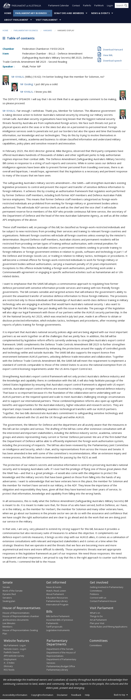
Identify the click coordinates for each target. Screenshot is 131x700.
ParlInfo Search (11, 652)
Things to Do (96, 616)
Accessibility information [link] (15, 695)
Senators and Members (69, 13)
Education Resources (57, 598)
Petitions (94, 594)
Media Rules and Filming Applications (108, 627)
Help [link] (87, 695)
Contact (76, 6)
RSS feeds (9, 670)
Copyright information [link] (42, 695)
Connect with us (98, 598)
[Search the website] (121, 6)
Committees (96, 645)
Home (7, 13)
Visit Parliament (47, 20)
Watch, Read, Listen (56, 591)
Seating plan (9, 601)
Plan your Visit (97, 623)
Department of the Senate (60, 649)
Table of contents (18, 39)
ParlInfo (87, 6)
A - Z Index (9, 663)
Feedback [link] (76, 695)
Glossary (8, 666)
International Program (57, 605)
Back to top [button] (121, 695)
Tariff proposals (54, 627)
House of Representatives (16, 613)
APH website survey (14, 656)
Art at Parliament (98, 620)
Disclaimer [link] (62, 695)
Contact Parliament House (103, 601)
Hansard (47, 30)
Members (7, 627)
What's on (95, 613)
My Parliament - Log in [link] (15, 645)
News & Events (100, 13)
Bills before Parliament (57, 616)
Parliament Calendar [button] (58, 6)
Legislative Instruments (58, 630)
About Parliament (16, 20)
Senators (7, 598)
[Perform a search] (125, 6)
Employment (10, 659)
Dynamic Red (9, 594)
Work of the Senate (13, 591)
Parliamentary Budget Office (61, 666)
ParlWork (99, 6)
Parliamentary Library (57, 601)
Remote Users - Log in (15, 649)
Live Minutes (9, 623)
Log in (110, 6)
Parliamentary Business (31, 13)
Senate (6, 587)
